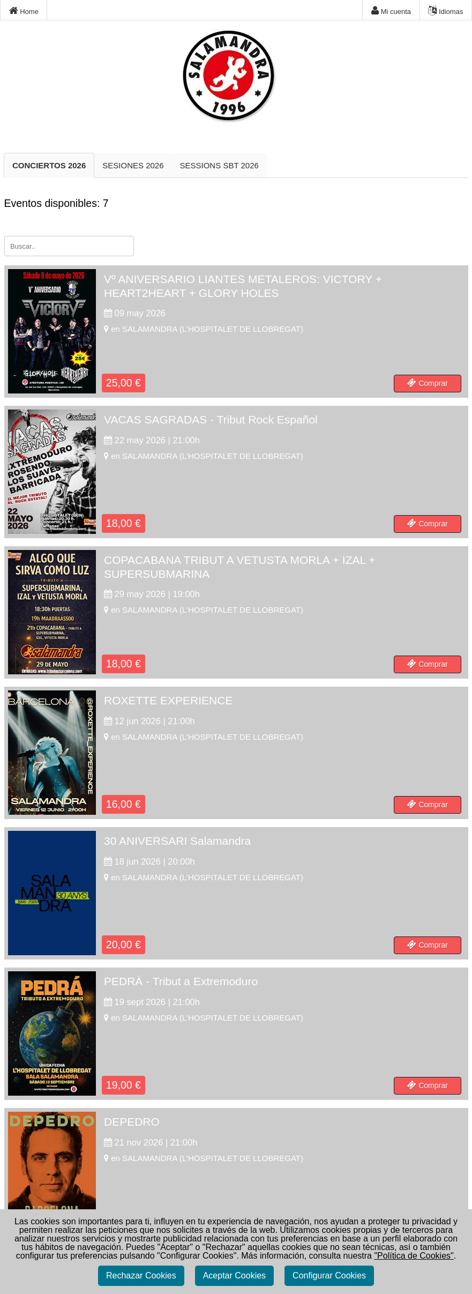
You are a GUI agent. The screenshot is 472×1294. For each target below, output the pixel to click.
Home (24, 11)
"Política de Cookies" (413, 1255)
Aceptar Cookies (234, 1275)
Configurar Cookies (329, 1275)
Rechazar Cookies (141, 1275)
